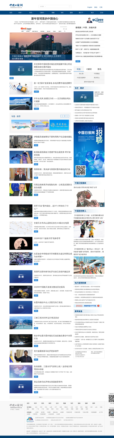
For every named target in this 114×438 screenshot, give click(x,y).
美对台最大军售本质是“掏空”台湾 (85, 187)
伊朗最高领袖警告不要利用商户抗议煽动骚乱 (53, 137)
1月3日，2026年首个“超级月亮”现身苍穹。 (44, 242)
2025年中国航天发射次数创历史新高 (49, 287)
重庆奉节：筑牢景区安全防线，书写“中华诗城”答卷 (87, 286)
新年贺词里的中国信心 (44, 18)
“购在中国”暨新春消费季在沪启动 (83, 326)
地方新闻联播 (80, 283)
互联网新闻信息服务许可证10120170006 (54, 417)
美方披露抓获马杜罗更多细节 (46, 351)
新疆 (82, 409)
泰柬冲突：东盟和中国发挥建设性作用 (99, 94)
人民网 (36, 412)
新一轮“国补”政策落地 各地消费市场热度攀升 (53, 83)
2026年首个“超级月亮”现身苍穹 (47, 238)
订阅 (100, 7)
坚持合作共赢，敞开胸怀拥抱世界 (67, 23)
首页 (11, 12)
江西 (91, 407)
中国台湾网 (85, 412)
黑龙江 (66, 407)
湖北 (28, 409)
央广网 (101, 412)
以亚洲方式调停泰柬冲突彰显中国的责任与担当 (86, 104)
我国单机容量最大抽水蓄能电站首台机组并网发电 (87, 289)
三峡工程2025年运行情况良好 (46, 318)
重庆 (52, 409)
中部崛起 (97, 73)
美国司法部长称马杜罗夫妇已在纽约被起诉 (52, 272)
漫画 (71, 12)
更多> (77, 61)
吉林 (61, 407)
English (89, 7)
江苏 (76, 407)
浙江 (81, 407)
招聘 (93, 403)
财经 (50, 403)
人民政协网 (51, 414)
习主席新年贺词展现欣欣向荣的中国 (66, 22)
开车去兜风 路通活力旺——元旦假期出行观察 (88, 35)
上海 (72, 407)
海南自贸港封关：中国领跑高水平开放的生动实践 (87, 107)
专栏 (62, 12)
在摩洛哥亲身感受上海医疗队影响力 (84, 120)
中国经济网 (77, 412)
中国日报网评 (81, 77)
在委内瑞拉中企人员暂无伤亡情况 (48, 302)
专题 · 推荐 (16, 116)
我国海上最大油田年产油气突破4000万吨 (85, 300)
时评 (20, 12)
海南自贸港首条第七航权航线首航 (83, 302)
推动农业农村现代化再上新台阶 (84, 31)
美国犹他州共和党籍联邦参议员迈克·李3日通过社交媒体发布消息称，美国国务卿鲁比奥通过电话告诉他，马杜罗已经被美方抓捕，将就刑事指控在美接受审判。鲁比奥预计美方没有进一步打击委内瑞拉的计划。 (53, 387)
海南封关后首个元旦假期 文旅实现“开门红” (88, 38)
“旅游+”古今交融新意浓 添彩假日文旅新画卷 (88, 45)
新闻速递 (78, 311)
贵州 (62, 409)
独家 (86, 403)
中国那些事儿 (80, 211)
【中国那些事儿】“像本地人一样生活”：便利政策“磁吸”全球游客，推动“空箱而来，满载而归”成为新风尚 (89, 251)
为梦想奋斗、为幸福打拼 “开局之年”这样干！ (88, 52)
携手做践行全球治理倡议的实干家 (83, 110)
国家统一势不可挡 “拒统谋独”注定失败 (84, 115)
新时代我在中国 (89, 82)
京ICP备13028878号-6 (68, 420)
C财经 (42, 12)
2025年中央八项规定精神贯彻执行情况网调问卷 (89, 56)
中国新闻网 (43, 414)
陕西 (77, 409)
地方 (92, 12)
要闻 (11, 78)
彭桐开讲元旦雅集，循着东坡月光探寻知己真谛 (86, 336)
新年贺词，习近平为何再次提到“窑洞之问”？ (47, 23)
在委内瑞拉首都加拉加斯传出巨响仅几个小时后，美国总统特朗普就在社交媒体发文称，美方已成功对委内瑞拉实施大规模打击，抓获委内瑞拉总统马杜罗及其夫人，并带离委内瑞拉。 (53, 213)
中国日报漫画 (80, 183)
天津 (41, 407)
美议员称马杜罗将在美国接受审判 (48, 382)
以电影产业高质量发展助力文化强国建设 (87, 42)
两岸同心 (97, 77)
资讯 (30, 12)
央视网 (62, 412)
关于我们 (12, 409)
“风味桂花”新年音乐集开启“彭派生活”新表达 (86, 329)
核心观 (81, 73)
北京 (36, 407)
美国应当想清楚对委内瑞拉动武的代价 (84, 118)
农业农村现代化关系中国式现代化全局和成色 (86, 112)
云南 (67, 409)
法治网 (58, 414)
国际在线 (55, 412)
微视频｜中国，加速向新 (86, 27)
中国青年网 (69, 412)
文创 (101, 12)
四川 (57, 409)
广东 (38, 409)
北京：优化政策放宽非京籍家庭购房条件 (85, 294)
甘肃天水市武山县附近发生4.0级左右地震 (51, 223)
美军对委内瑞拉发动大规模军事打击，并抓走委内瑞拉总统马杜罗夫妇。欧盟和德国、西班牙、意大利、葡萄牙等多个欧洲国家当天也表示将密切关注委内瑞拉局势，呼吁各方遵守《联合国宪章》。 (53, 159)
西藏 (72, 409)
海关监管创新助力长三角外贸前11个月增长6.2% (87, 292)
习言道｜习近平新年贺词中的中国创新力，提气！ (26, 22)
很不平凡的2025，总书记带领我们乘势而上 (24, 23)
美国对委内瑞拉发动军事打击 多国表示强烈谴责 (87, 319)
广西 (43, 409)
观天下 (81, 12)
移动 (95, 7)
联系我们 (17, 409)
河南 (101, 407)
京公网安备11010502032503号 (41, 420)
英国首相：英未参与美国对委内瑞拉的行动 (52, 169)
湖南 (33, 409)
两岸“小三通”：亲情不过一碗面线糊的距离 (87, 49)
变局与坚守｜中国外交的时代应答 (48, 22)
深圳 (87, 409)
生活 (57, 403)
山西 (51, 407)
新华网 (42, 412)
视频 (53, 12)
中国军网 (35, 414)
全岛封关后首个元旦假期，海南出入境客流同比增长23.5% (89, 348)
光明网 (28, 414)
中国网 (48, 412)
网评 (82, 88)
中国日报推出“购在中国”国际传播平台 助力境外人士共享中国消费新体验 (36, 57)
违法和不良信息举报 (39, 417)
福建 (86, 407)
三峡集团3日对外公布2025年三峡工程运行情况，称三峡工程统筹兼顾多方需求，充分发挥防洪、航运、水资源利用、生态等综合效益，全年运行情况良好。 (52, 323)
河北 (46, 407)
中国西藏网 (94, 412)
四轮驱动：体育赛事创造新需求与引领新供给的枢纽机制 (89, 297)
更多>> (41, 397)
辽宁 (56, 407)
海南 (47, 409)
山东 (96, 407)
